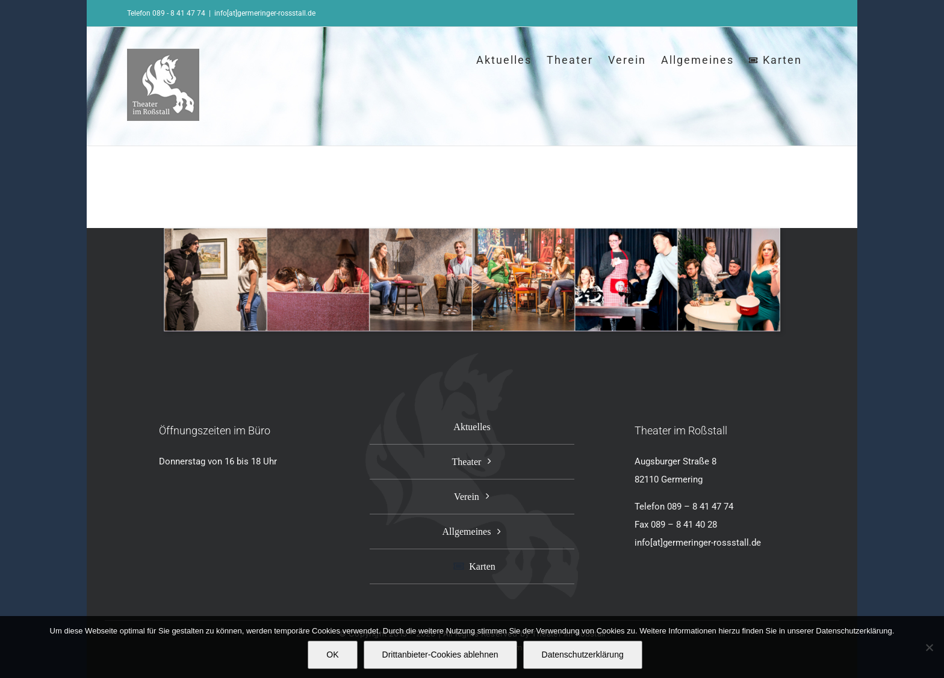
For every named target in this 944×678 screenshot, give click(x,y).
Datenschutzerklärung (583, 654)
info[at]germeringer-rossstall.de (264, 13)
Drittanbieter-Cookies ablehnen (440, 654)
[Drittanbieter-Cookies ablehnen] (929, 647)
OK (332, 654)
